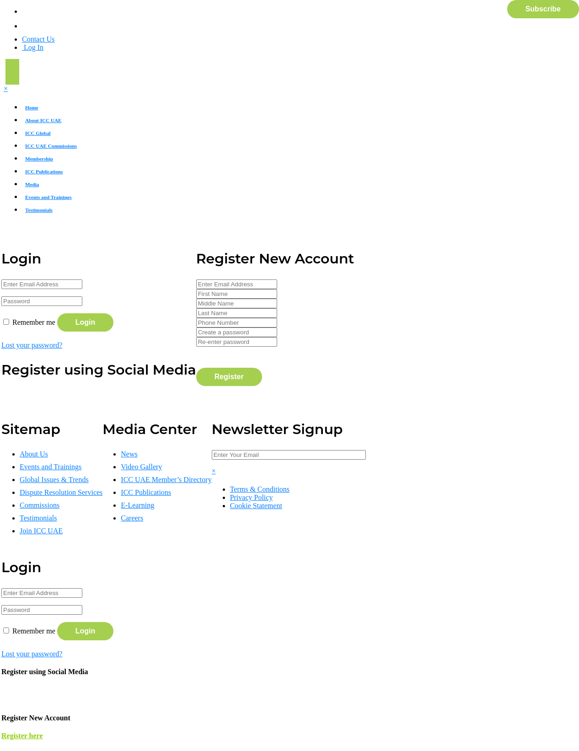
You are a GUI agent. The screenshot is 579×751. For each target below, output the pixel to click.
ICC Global (38, 133)
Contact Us (38, 39)
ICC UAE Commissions (51, 146)
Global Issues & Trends (54, 479)
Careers (132, 518)
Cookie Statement (256, 506)
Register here (22, 736)
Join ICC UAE (41, 531)
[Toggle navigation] (12, 72)
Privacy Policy (251, 497)
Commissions (39, 505)
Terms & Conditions (260, 489)
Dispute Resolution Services (61, 492)
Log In (32, 47)
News (129, 454)
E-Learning (137, 505)
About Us (34, 454)
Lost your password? (31, 345)
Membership (39, 158)
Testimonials (39, 210)
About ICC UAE (43, 120)
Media (32, 184)
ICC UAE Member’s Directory (166, 479)
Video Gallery (141, 467)
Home (31, 107)
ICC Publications (44, 171)
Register (229, 377)
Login (85, 322)
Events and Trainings (48, 197)
